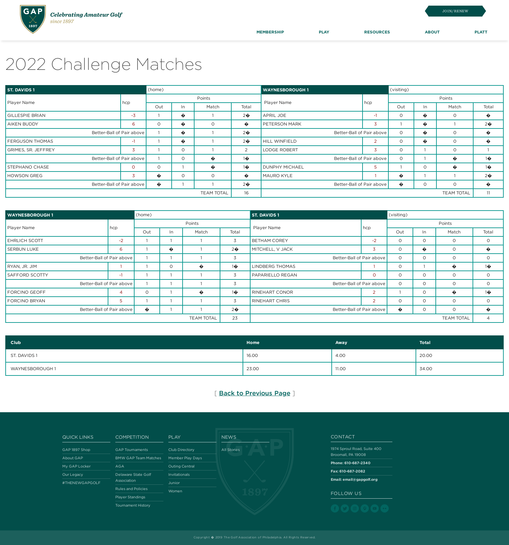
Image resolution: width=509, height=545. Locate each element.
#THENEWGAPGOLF (81, 482)
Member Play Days (185, 458)
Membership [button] (270, 31)
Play (174, 437)
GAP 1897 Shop (76, 449)
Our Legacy (72, 474)
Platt (481, 31)
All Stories (230, 449)
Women (175, 491)
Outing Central (181, 466)
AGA (119, 466)
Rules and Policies (131, 488)
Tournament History (132, 505)
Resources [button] (377, 31)
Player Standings (130, 497)
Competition (132, 437)
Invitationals (179, 474)
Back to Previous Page (254, 393)
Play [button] (324, 31)
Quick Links (77, 437)
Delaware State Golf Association (133, 477)
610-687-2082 (352, 471)
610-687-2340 (357, 462)
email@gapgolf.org (360, 479)
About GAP (72, 458)
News (228, 437)
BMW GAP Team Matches (138, 458)
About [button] (432, 31)
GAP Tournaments (131, 449)
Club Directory (181, 449)
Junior (174, 482)
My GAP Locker (76, 466)
